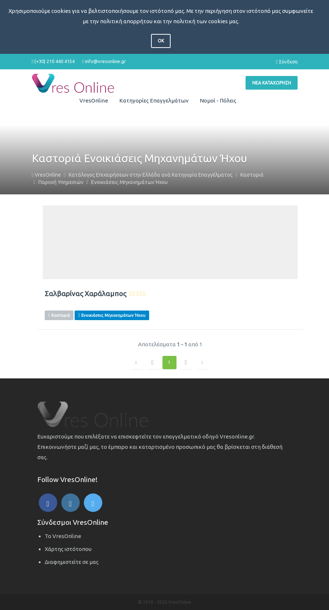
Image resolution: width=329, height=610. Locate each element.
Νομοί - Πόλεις (218, 100)
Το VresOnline (63, 536)
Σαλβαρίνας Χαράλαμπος (85, 294)
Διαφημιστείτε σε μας (72, 562)
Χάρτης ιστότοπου (68, 549)
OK (161, 40)
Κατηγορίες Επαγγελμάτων (154, 100)
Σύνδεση (287, 61)
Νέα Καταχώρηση (271, 82)
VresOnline (93, 100)
